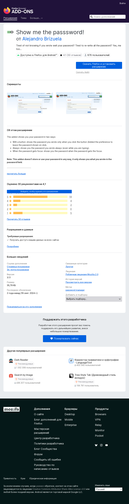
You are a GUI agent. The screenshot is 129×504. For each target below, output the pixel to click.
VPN (97, 419)
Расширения (10, 18)
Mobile (69, 419)
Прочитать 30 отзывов (18, 219)
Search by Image (23, 375)
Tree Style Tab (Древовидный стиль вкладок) (95, 376)
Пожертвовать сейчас (64, 338)
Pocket (99, 435)
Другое (69, 266)
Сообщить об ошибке (47, 459)
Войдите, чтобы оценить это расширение (39, 191)
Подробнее (13, 246)
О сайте (39, 414)
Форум (38, 454)
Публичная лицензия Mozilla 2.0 (82, 274)
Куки (23, 478)
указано (40, 486)
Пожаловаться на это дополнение (24, 306)
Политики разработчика (49, 443)
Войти (123, 3)
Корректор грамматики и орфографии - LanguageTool (97, 361)
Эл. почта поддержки (18, 269)
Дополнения (42, 408)
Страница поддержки (18, 266)
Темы (24, 18)
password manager (75, 290)
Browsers (100, 414)
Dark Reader (21, 360)
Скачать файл (82, 72)
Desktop (70, 414)
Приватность (9, 478)
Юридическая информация (43, 478)
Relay (98, 424)
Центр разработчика (46, 438)
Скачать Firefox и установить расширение (99, 65)
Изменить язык (102, 485)
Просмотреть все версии (79, 282)
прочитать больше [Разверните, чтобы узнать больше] (16, 173)
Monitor (99, 430)
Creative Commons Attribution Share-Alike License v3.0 (58, 489)
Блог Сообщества (45, 448)
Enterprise (71, 424)
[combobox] (108, 17)
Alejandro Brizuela (42, 39)
